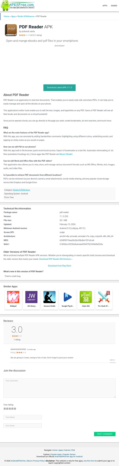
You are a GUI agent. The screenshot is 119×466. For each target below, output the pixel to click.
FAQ (73, 450)
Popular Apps (56, 454)
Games (114, 6)
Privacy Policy (38, 461)
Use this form (89, 461)
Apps (105, 6)
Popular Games (69, 454)
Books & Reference (26, 16)
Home (6, 16)
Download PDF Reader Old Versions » (55, 259)
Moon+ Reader (66, 154)
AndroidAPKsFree (18, 349)
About (29, 461)
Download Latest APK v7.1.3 (59, 87)
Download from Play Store (59, 266)
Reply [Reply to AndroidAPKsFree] (112, 360)
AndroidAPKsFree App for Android (68, 456)
